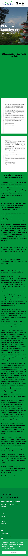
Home (2, 33)
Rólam (2, 530)
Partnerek (3, 521)
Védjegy (3, 538)
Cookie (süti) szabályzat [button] (9, 548)
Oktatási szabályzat (6, 533)
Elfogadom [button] (14, 552)
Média (2, 518)
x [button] (26, 540)
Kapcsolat (3, 523)
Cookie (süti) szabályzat (6, 535)
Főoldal (2, 513)
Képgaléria (3, 516)
